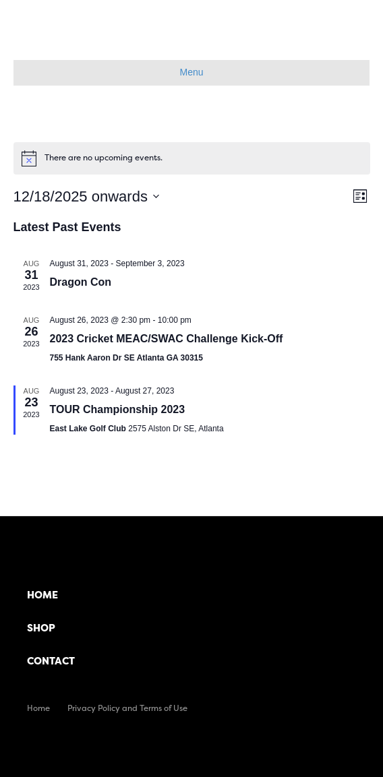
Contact (51, 661)
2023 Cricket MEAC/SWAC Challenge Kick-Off (166, 338)
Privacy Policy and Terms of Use (127, 708)
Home (42, 595)
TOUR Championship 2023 (117, 409)
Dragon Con (81, 282)
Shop (41, 628)
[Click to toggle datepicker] (86, 196)
